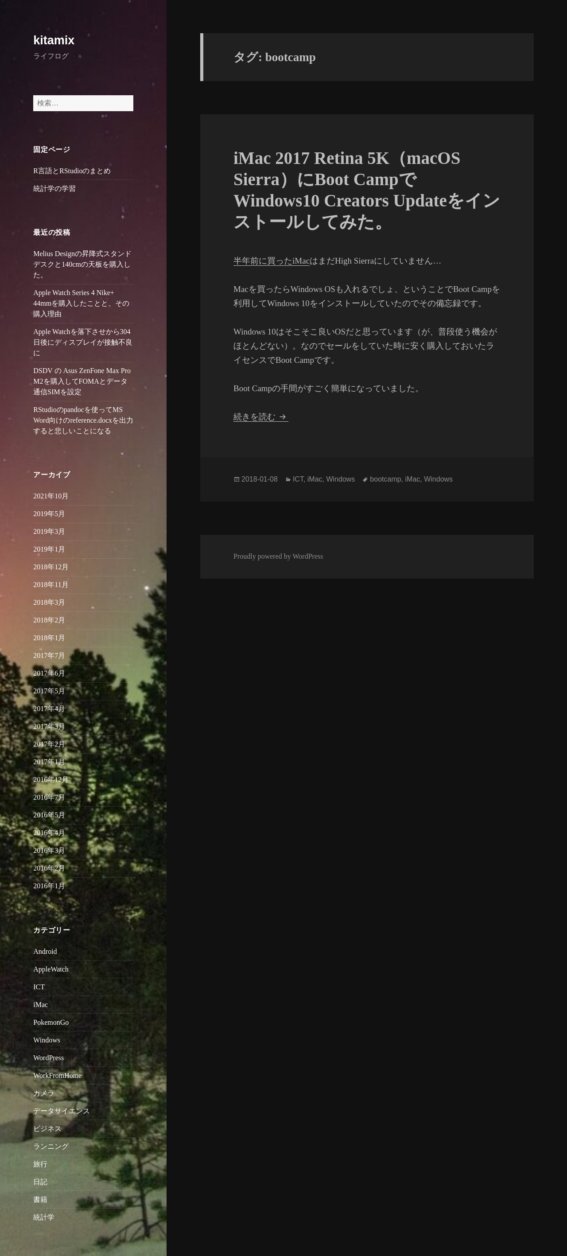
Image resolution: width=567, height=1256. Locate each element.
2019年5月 (49, 513)
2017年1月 (49, 762)
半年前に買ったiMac (271, 260)
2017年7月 (49, 655)
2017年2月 (49, 744)
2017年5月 (49, 691)
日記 (40, 1182)
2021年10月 (51, 496)
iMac (40, 1004)
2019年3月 (49, 531)
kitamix (53, 40)
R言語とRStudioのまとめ (72, 171)
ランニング (51, 1146)
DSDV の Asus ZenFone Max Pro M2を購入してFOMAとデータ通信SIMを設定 (82, 381)
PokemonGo (51, 1022)
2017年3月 (49, 726)
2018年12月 (51, 567)
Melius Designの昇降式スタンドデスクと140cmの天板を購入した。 (82, 264)
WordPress (48, 1058)
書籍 (40, 1199)
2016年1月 (49, 886)
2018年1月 (49, 638)
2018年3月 (49, 602)
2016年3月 (49, 850)
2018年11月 (50, 584)
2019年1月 (49, 549)
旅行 (40, 1164)
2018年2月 (49, 620)
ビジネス (47, 1128)
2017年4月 (49, 708)
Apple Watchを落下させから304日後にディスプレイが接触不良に (82, 342)
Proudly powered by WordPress (278, 556)
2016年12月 (51, 779)
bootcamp (385, 479)
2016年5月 (49, 815)
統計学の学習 (54, 188)
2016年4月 (49, 832)
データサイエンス (61, 1111)
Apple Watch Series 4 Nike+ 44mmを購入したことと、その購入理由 (81, 303)
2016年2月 (49, 868)
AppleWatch (51, 969)
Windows (46, 1040)
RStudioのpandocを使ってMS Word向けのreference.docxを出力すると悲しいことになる (83, 420)
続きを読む (260, 416)
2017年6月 (49, 673)
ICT (39, 987)
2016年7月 (49, 797)
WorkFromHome (57, 1075)
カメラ (43, 1093)
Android (45, 951)
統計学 (43, 1217)
